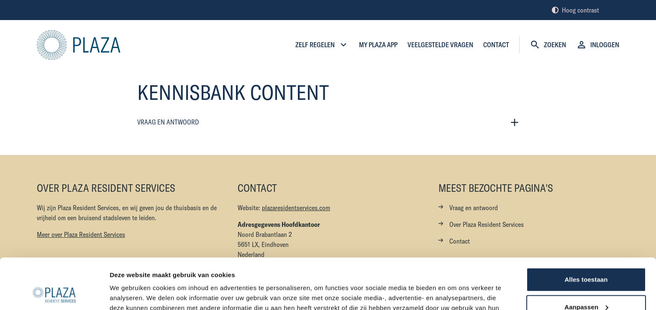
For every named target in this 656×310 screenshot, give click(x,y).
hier (405, 270)
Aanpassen (586, 259)
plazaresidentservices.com (296, 207)
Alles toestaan (585, 232)
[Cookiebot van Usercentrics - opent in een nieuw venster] (54, 293)
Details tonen (129, 293)
